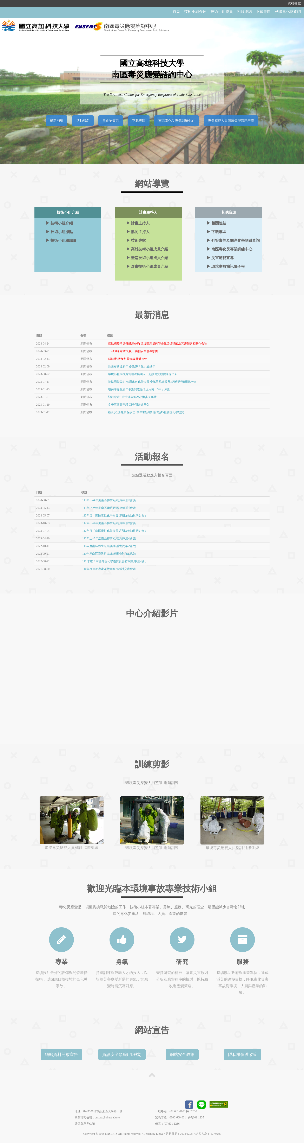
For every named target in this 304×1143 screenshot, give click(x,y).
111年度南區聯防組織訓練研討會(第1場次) (109, 553)
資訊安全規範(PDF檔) (121, 1054)
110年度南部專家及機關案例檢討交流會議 (109, 568)
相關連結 (244, 11)
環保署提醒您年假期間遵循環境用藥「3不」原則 (139, 389)
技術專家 (136, 240)
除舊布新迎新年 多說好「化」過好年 (131, 366)
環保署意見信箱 (85, 1123)
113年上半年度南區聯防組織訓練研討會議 (109, 507)
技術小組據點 (59, 231)
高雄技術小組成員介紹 (147, 248)
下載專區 (263, 11)
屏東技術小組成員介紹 (147, 266)
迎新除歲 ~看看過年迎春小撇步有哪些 (132, 396)
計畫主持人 (138, 222)
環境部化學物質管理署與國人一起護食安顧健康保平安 (142, 373)
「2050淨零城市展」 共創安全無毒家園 (133, 350)
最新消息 (56, 120)
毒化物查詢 (111, 120)
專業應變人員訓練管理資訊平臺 (231, 120)
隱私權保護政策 (242, 1054)
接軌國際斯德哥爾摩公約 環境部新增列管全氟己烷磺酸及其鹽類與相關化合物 (157, 343)
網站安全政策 (182, 1054)
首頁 (176, 11)
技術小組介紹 (195, 11)
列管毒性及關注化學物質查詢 (233, 240)
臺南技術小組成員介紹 (147, 257)
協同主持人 (138, 231)
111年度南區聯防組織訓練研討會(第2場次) (109, 545)
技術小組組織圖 (61, 240)
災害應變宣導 (220, 257)
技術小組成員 (222, 11)
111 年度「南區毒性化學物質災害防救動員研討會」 (115, 561)
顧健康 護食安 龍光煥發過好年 (127, 358)
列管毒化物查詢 (288, 11)
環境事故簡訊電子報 (226, 266)
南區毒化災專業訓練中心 (176, 120)
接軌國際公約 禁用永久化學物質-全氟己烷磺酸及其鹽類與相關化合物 (152, 381)
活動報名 (83, 120)
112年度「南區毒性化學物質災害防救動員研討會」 (114, 530)
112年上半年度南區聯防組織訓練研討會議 (109, 538)
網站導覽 (294, 3)
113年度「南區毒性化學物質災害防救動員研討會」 (114, 515)
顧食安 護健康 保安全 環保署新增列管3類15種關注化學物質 (146, 411)
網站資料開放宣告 (61, 1054)
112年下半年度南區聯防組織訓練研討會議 (109, 522)
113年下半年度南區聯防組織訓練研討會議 (109, 499)
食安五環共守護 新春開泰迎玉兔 (128, 404)
